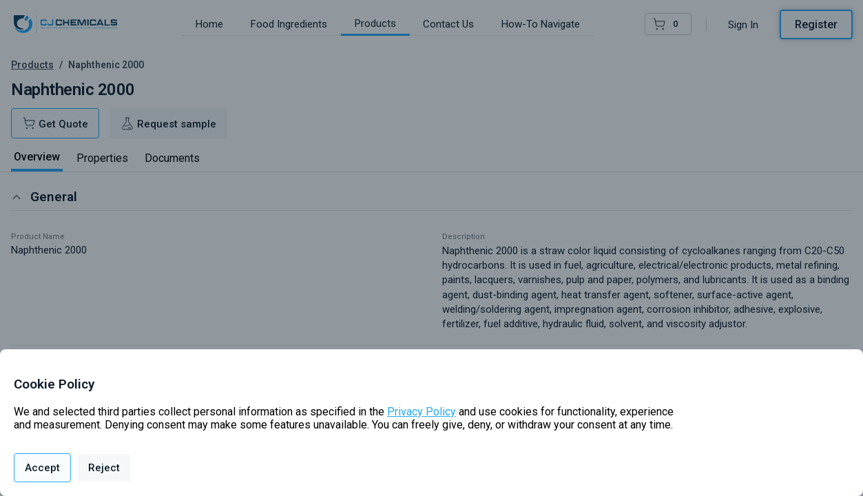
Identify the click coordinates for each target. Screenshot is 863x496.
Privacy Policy (421, 411)
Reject (104, 468)
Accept (42, 468)
